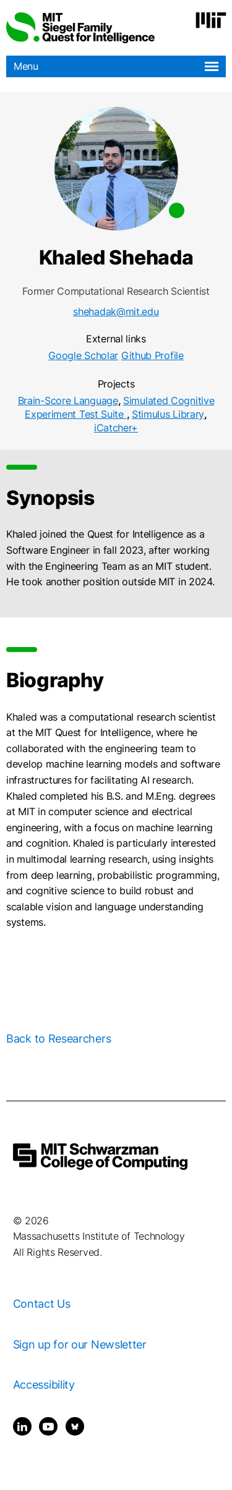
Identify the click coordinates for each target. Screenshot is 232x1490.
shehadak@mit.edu (115, 311)
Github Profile (152, 355)
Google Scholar (83, 355)
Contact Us (42, 1303)
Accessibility (44, 1384)
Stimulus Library (168, 414)
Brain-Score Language (68, 400)
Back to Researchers (58, 1038)
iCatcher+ (116, 427)
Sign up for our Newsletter (80, 1344)
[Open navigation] (211, 66)
